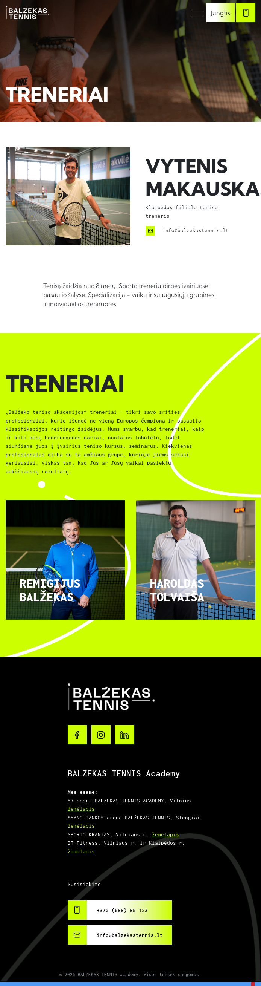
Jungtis (220, 13)
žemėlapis (81, 809)
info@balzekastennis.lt (130, 935)
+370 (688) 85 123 (122, 910)
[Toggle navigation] (194, 13)
